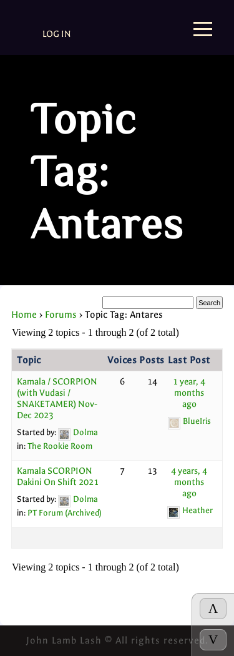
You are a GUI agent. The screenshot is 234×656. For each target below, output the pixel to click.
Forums (61, 314)
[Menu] (203, 30)
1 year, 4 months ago (189, 392)
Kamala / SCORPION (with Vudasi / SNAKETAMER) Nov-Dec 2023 (57, 398)
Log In (56, 34)
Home (24, 314)
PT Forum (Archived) (64, 512)
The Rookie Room (59, 446)
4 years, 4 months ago (189, 482)
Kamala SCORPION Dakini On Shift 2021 (58, 476)
